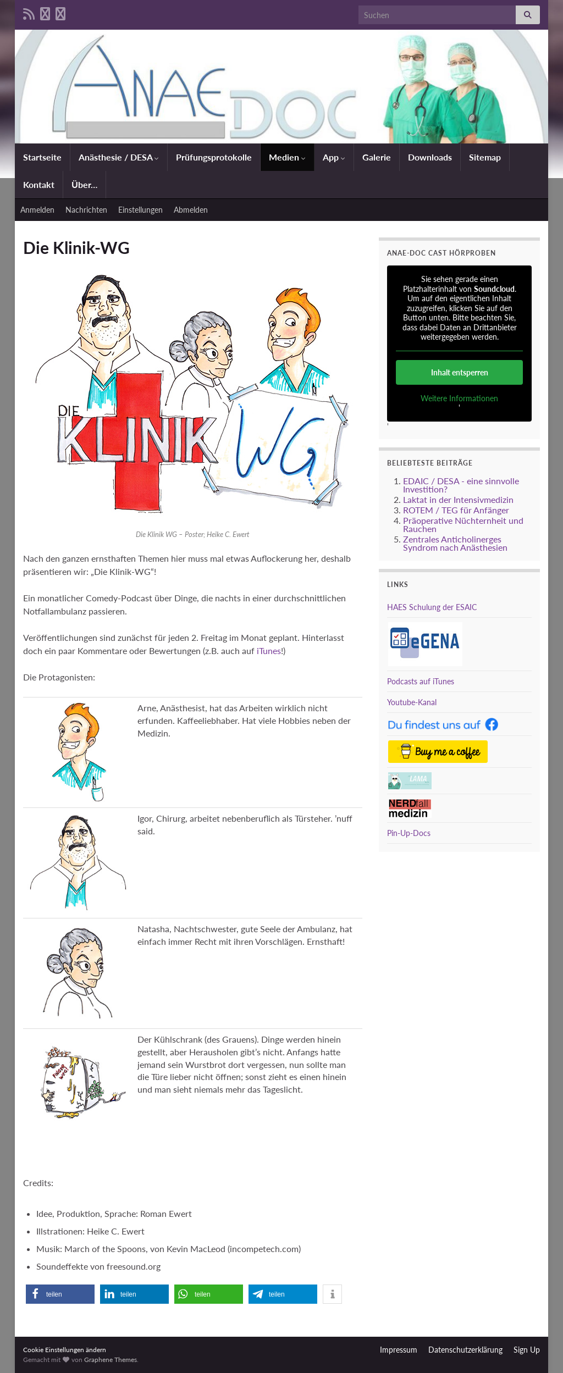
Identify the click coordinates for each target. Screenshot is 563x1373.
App (334, 157)
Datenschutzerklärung (465, 1349)
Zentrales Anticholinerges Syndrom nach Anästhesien (455, 543)
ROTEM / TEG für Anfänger (456, 510)
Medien (287, 157)
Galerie (376, 157)
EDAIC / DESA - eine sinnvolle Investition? (461, 484)
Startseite (42, 157)
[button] (60, 1294)
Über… (84, 184)
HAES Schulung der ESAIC (432, 607)
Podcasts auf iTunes (420, 681)
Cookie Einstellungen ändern (64, 1350)
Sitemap (485, 157)
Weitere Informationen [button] (459, 398)
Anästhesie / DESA (119, 157)
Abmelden (191, 209)
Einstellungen (140, 209)
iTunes (269, 650)
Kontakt (38, 184)
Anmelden (37, 209)
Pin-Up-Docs (408, 833)
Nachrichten (86, 209)
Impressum (398, 1349)
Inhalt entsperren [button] (459, 372)
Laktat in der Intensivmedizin (458, 499)
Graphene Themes (110, 1359)
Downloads (430, 157)
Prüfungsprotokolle (214, 157)
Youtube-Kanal (412, 702)
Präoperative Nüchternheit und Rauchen (463, 524)
